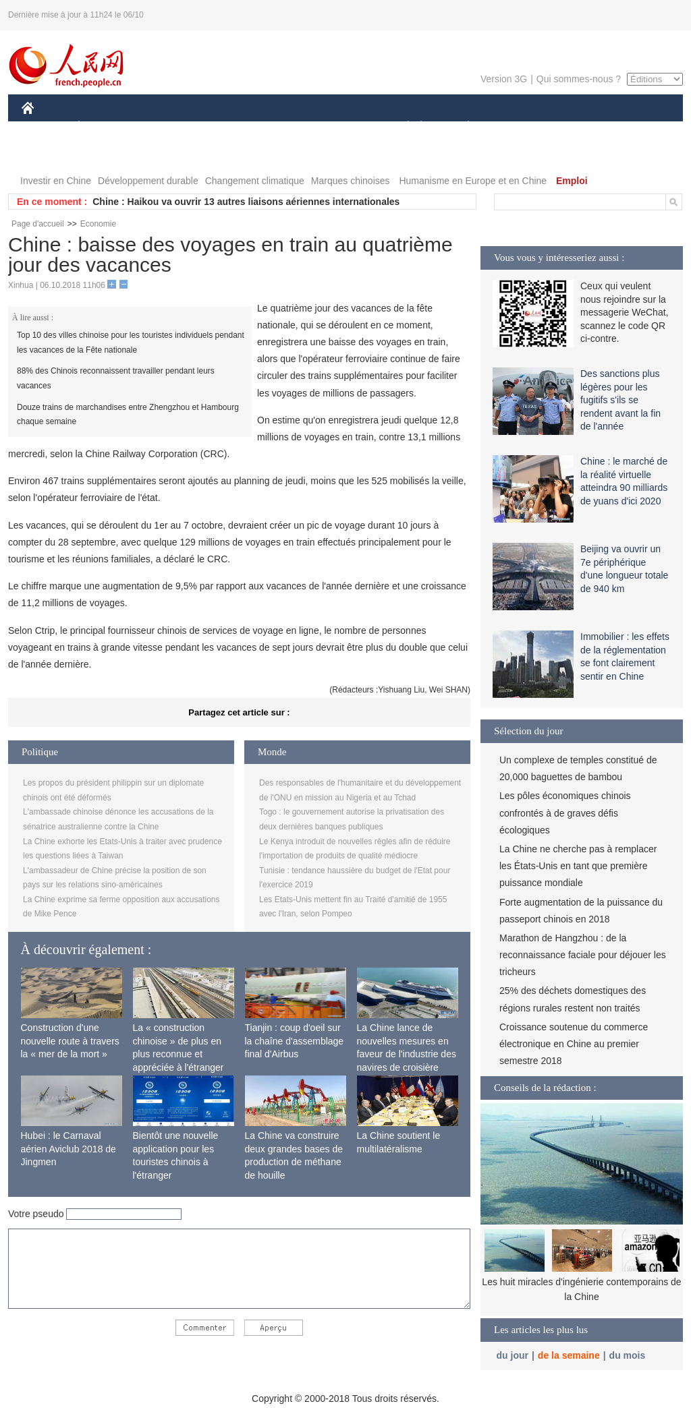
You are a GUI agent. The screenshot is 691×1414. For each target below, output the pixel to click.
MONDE (165, 127)
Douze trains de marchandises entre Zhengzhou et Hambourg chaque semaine (128, 415)
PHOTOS (635, 127)
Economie (98, 224)
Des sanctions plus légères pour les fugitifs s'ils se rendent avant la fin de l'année (620, 400)
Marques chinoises (350, 180)
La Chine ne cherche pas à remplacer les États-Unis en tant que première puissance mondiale (578, 866)
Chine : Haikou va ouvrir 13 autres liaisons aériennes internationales (245, 201)
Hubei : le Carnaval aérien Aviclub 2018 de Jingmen (68, 1148)
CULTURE (341, 127)
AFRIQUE (221, 127)
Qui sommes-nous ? (578, 78)
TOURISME (573, 127)
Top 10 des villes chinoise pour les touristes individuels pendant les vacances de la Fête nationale (130, 342)
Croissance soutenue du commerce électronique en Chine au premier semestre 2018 (573, 1044)
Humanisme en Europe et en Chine (473, 180)
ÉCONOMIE (103, 127)
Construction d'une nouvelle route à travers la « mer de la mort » (70, 1040)
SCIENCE (281, 127)
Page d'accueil (37, 224)
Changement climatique (254, 180)
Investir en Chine (55, 180)
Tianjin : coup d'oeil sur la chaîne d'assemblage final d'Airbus (294, 1040)
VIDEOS (48, 154)
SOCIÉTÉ (401, 127)
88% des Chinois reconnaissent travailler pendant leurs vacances (116, 378)
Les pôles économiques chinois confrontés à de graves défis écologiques (565, 812)
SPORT (515, 127)
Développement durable (148, 180)
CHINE (44, 127)
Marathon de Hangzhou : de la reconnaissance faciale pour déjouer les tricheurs (582, 955)
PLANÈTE (461, 127)
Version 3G (503, 78)
